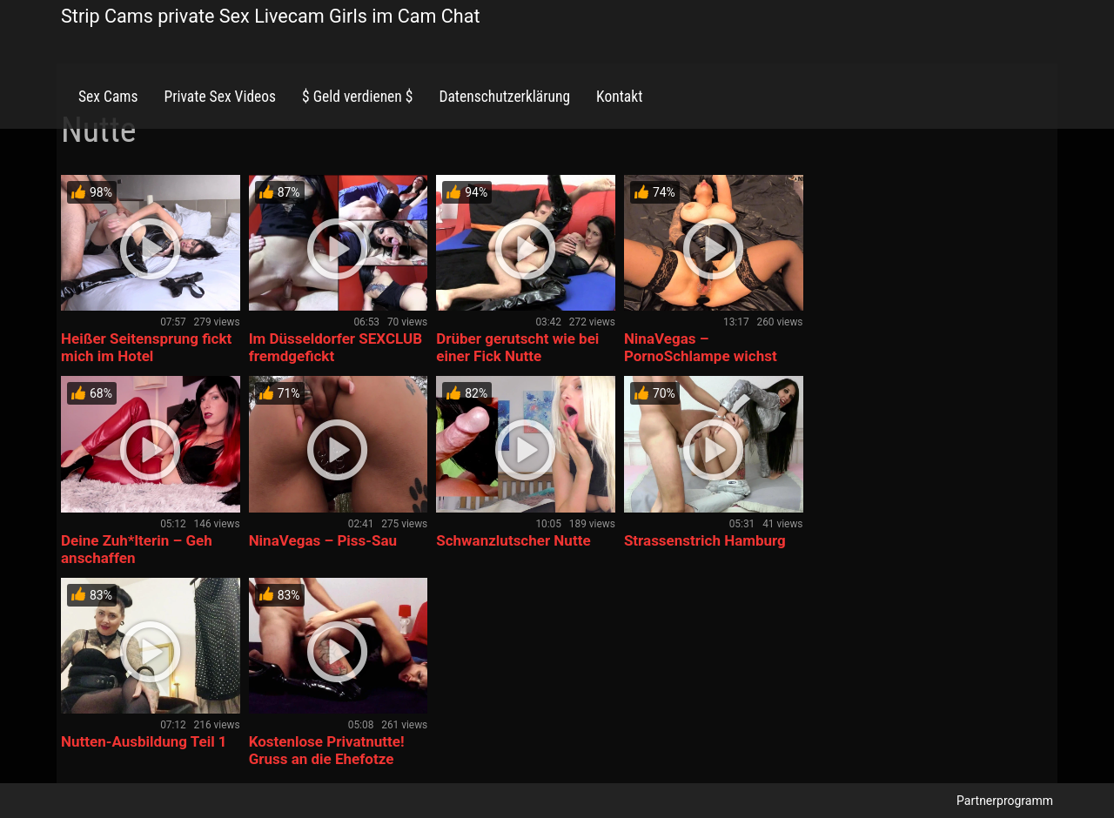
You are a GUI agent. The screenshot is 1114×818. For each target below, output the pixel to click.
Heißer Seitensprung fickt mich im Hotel (146, 347)
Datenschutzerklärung (504, 96)
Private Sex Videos (220, 96)
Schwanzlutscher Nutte (513, 540)
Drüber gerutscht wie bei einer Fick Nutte (517, 347)
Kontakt (619, 96)
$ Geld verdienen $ (357, 96)
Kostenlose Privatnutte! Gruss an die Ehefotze (327, 750)
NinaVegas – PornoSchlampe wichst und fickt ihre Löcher (700, 356)
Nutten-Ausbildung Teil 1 (144, 741)
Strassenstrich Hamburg (705, 540)
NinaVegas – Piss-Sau (323, 540)
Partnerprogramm (1004, 801)
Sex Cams (108, 96)
